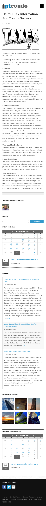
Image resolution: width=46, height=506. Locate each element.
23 (17, 248)
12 (34, 240)
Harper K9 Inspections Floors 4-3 (24, 260)
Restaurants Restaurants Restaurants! (17, 351)
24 (23, 248)
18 (29, 244)
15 (11, 244)
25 (29, 248)
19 (34, 244)
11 (29, 240)
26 (34, 248)
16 (17, 244)
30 (17, 252)
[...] (8, 318)
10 (23, 240)
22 (11, 248)
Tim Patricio (20, 200)
